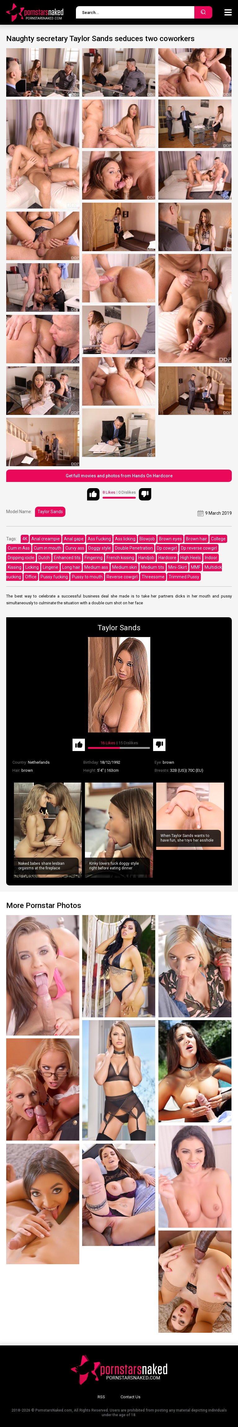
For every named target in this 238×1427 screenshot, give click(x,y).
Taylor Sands (50, 511)
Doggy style (99, 548)
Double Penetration (134, 548)
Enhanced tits (67, 557)
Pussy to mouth (87, 576)
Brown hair (196, 538)
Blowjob (147, 538)
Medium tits (152, 567)
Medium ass (96, 567)
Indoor (211, 557)
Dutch (44, 557)
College (218, 538)
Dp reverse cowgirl (199, 548)
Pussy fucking (54, 576)
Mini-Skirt (177, 567)
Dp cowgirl (167, 548)
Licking (32, 567)
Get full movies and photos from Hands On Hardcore (119, 475)
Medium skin (124, 567)
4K (24, 538)
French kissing (120, 557)
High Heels (190, 557)
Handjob (146, 557)
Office (31, 576)
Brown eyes (170, 538)
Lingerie (50, 567)
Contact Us (130, 1397)
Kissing (14, 567)
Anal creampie (45, 538)
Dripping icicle (21, 557)
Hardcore (167, 557)
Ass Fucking (99, 538)
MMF (196, 567)
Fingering (94, 557)
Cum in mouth (47, 548)
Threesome (153, 576)
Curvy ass (74, 548)
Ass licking (125, 538)
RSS (101, 1397)
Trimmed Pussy (184, 576)
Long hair (71, 567)
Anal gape (74, 538)
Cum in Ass (19, 548)
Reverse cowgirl (122, 576)
